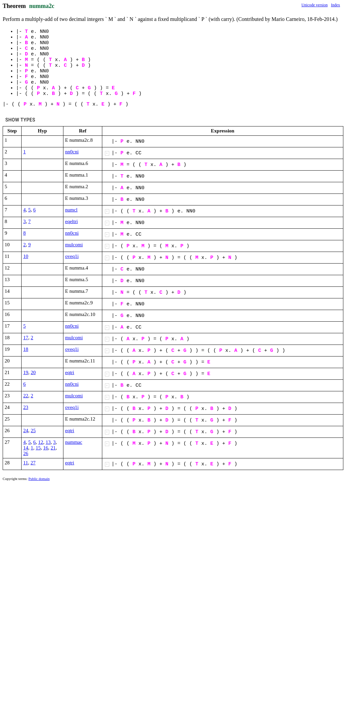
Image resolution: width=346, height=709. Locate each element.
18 (25, 349)
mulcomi (74, 244)
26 (25, 453)
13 (48, 442)
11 (25, 462)
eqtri (69, 372)
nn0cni (72, 151)
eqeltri (71, 221)
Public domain (39, 479)
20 (33, 372)
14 (25, 447)
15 (38, 447)
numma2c (41, 6)
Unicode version (315, 5)
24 (25, 430)
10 (25, 256)
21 (53, 447)
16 (45, 447)
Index (335, 5)
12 (40, 442)
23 (25, 407)
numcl (71, 209)
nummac (73, 442)
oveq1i (72, 256)
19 (25, 372)
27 (33, 462)
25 (33, 430)
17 (25, 337)
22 (25, 395)
